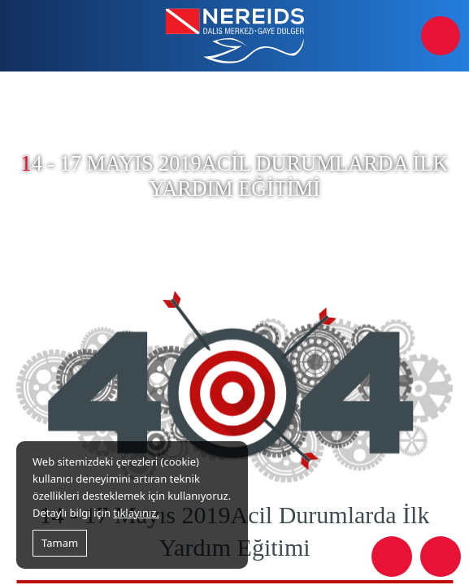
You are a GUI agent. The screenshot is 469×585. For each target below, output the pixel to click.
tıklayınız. (136, 512)
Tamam (59, 542)
